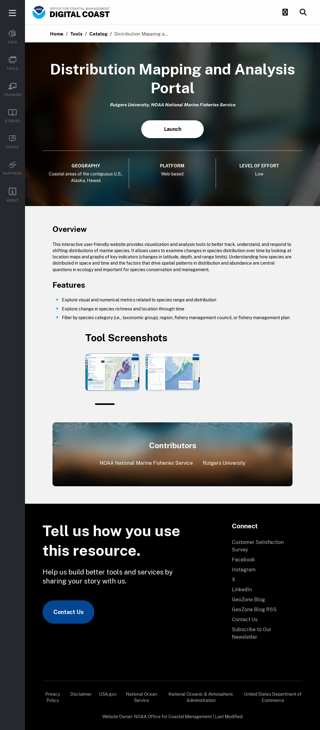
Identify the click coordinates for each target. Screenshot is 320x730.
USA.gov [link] (108, 694)
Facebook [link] (243, 560)
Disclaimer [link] (81, 694)
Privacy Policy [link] (52, 697)
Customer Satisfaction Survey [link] (258, 546)
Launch (172, 129)
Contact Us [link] (68, 612)
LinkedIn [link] (242, 590)
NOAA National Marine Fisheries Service (146, 463)
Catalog (98, 33)
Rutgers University (224, 463)
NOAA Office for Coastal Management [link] (173, 716)
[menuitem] (263, 546)
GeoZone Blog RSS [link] (254, 609)
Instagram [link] (244, 570)
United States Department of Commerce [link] (273, 697)
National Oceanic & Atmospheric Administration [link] (200, 697)
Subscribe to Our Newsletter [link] (251, 633)
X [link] (233, 580)
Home (56, 33)
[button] (285, 12)
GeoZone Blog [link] (248, 600)
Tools (76, 33)
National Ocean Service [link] (141, 697)
